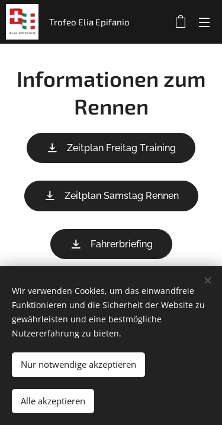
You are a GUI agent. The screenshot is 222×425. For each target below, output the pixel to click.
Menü (204, 22)
